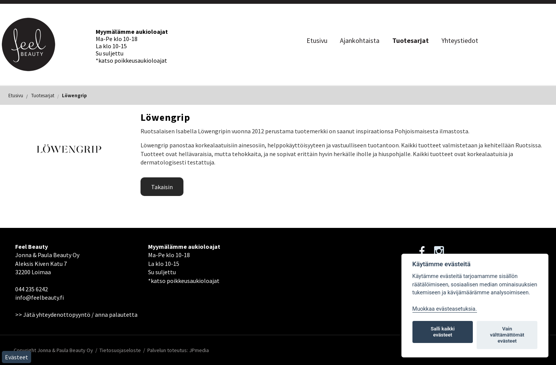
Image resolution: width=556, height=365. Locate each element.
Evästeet (16, 357)
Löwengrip (74, 95)
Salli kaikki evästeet (443, 332)
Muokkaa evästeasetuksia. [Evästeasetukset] (444, 309)
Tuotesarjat (410, 40)
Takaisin (162, 187)
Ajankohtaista (359, 40)
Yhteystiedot (459, 40)
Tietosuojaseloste (120, 350)
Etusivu (316, 40)
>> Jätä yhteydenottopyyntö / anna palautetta (76, 314)
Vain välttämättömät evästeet (507, 335)
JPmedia (199, 350)
